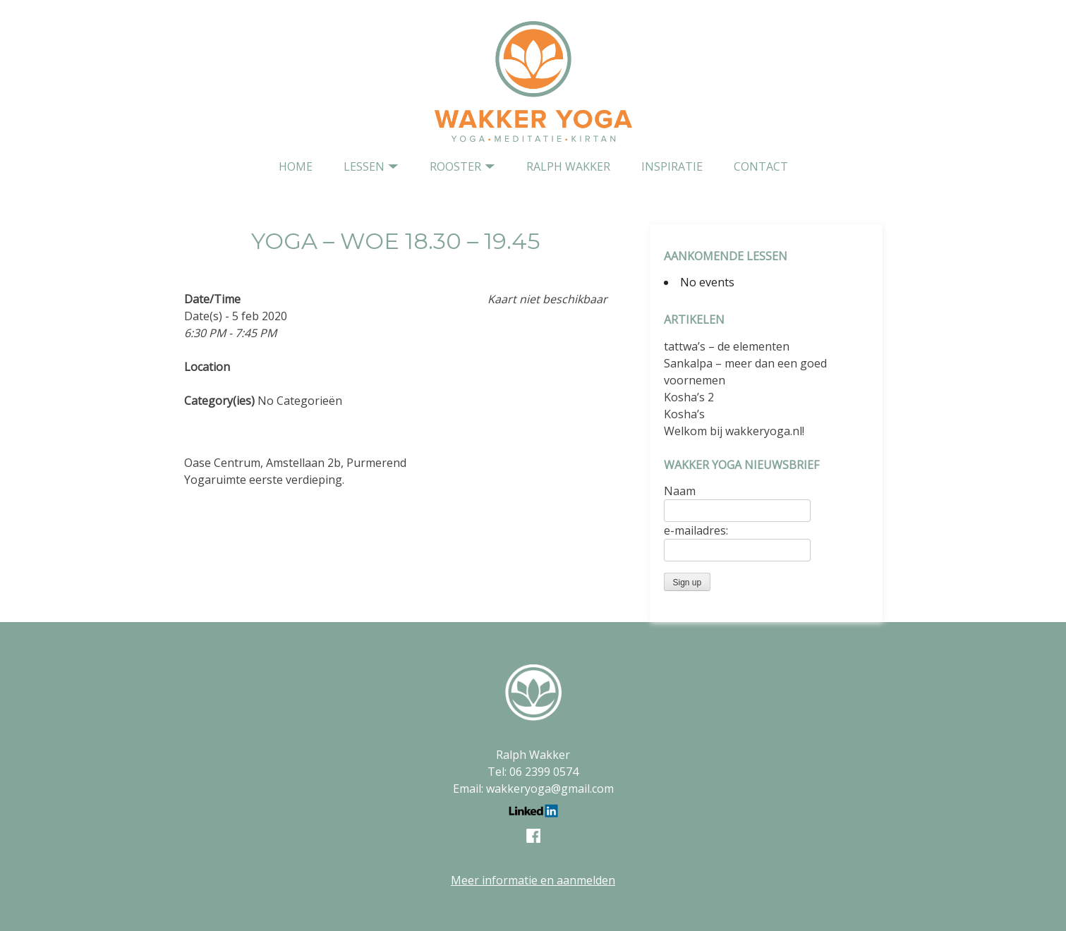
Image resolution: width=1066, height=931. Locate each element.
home (296, 166)
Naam (680, 491)
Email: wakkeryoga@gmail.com (533, 788)
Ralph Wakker (568, 166)
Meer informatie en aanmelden (533, 880)
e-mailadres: (696, 530)
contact (761, 166)
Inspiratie (672, 166)
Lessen (364, 166)
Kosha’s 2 (689, 397)
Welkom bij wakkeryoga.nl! (734, 431)
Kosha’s (684, 414)
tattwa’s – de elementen (726, 346)
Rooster (455, 166)
